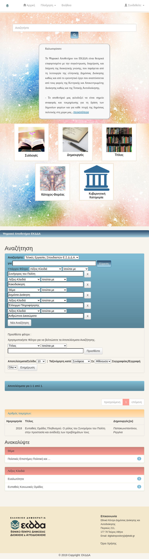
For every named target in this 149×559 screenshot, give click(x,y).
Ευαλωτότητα (16, 478)
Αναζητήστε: (16, 257)
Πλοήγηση (48, 5)
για (10, 263)
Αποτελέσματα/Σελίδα (22, 361)
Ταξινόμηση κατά (60, 361)
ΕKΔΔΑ (85, 555)
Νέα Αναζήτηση (19, 322)
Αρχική (29, 5)
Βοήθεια (66, 5)
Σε (92, 361)
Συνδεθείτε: (134, 5)
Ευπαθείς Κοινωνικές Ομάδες (25, 486)
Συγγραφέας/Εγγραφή (126, 361)
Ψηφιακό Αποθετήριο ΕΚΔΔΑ (22, 233)
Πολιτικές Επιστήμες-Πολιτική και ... (29, 458)
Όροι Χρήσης (109, 543)
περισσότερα (81, 112)
